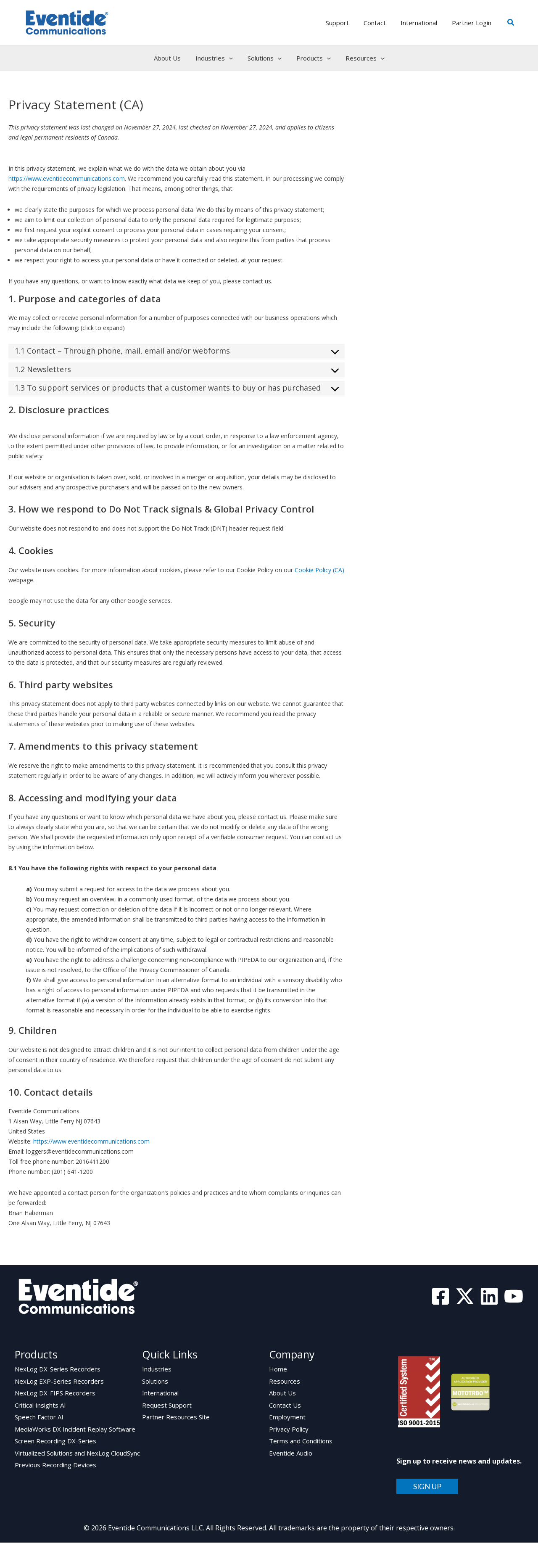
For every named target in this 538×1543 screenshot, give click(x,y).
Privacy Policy (289, 1430)
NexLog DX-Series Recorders (57, 1369)
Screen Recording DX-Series (55, 1442)
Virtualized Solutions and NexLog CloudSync (77, 1455)
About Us (282, 1394)
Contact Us (285, 1406)
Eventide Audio (290, 1455)
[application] (231, 58)
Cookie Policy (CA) (319, 570)
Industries (156, 1369)
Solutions (155, 1381)
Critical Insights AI (40, 1406)
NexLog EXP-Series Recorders (59, 1381)
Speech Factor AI (39, 1418)
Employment (287, 1418)
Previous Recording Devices (55, 1467)
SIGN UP (427, 1486)
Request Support (167, 1406)
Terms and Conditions (300, 1442)
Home (278, 1369)
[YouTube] (513, 1296)
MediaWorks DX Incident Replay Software (75, 1430)
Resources (284, 1381)
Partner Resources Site (176, 1418)
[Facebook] (440, 1296)
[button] (511, 22)
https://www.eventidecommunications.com (66, 178)
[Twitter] (465, 1296)
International (160, 1394)
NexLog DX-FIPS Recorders (55, 1394)
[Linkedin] (489, 1296)
